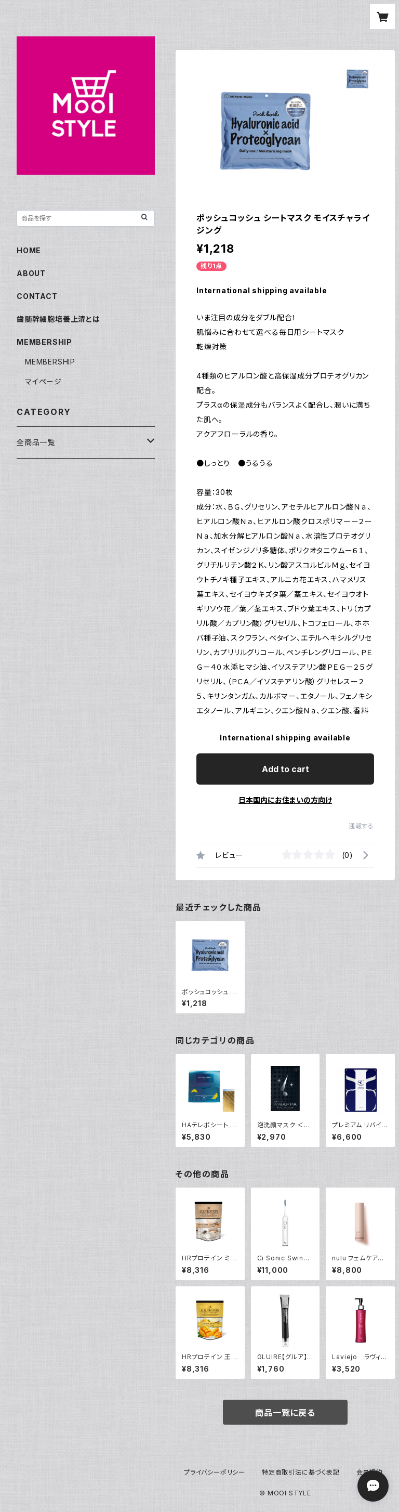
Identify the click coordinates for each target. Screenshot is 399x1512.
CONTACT (37, 296)
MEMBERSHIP (50, 361)
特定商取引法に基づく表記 (301, 1472)
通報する (361, 826)
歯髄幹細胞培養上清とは (58, 319)
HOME (29, 250)
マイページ (43, 381)
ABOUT (31, 273)
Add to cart (285, 769)
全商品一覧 (36, 442)
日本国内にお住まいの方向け (285, 800)
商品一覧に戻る (285, 1412)
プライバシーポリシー (214, 1472)
